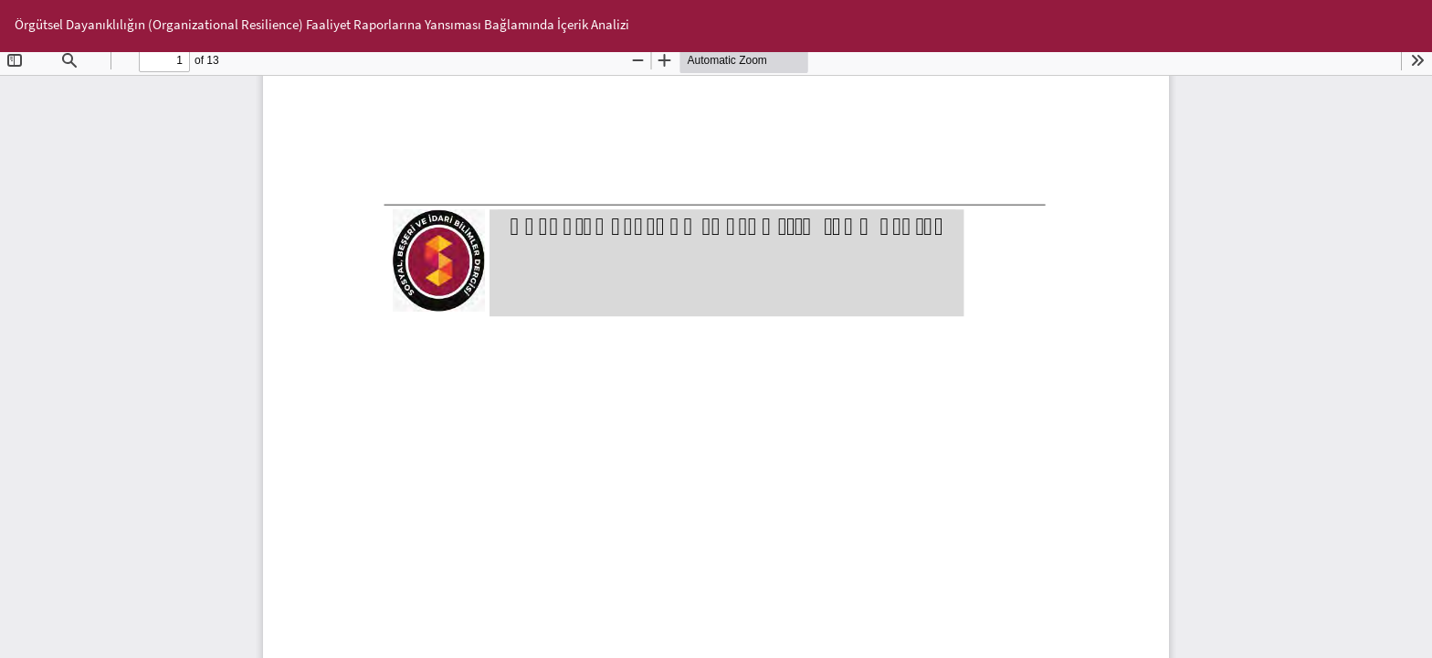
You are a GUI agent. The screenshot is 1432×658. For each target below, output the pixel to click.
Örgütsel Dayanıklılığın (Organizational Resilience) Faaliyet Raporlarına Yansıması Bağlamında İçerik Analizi (322, 24)
